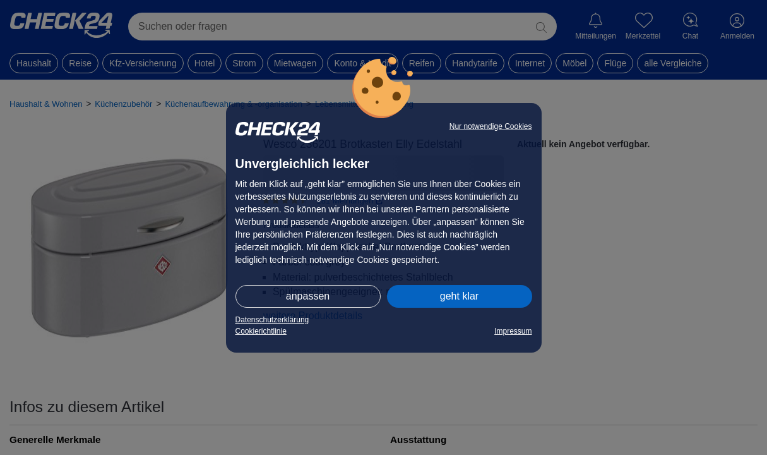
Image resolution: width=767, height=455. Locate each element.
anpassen (308, 296)
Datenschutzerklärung (272, 319)
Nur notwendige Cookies (490, 126)
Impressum (513, 331)
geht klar (459, 296)
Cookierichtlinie (261, 331)
